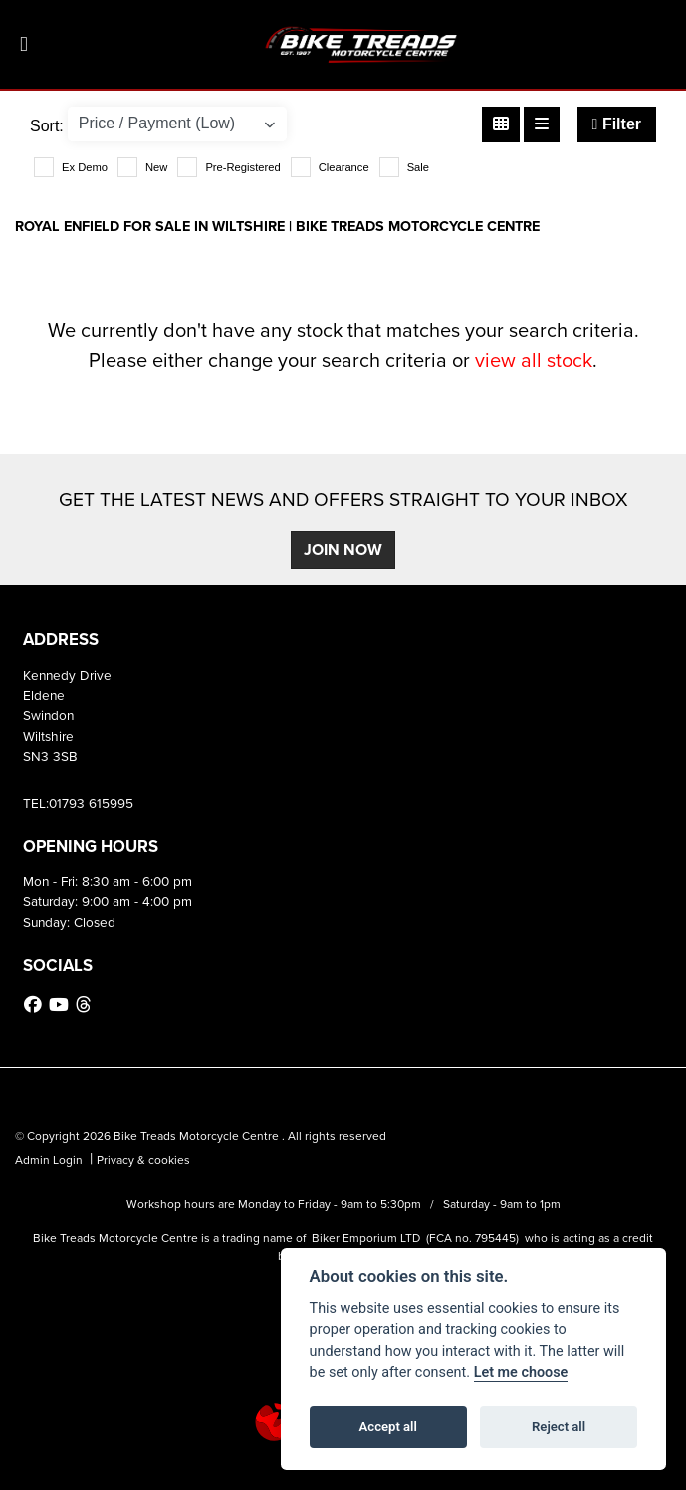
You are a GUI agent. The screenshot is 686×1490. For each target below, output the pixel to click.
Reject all (558, 1426)
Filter (616, 124)
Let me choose (521, 1373)
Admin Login (49, 1160)
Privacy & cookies (143, 1160)
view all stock (533, 359)
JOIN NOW (343, 549)
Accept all (388, 1426)
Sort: (47, 126)
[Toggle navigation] (24, 44)
